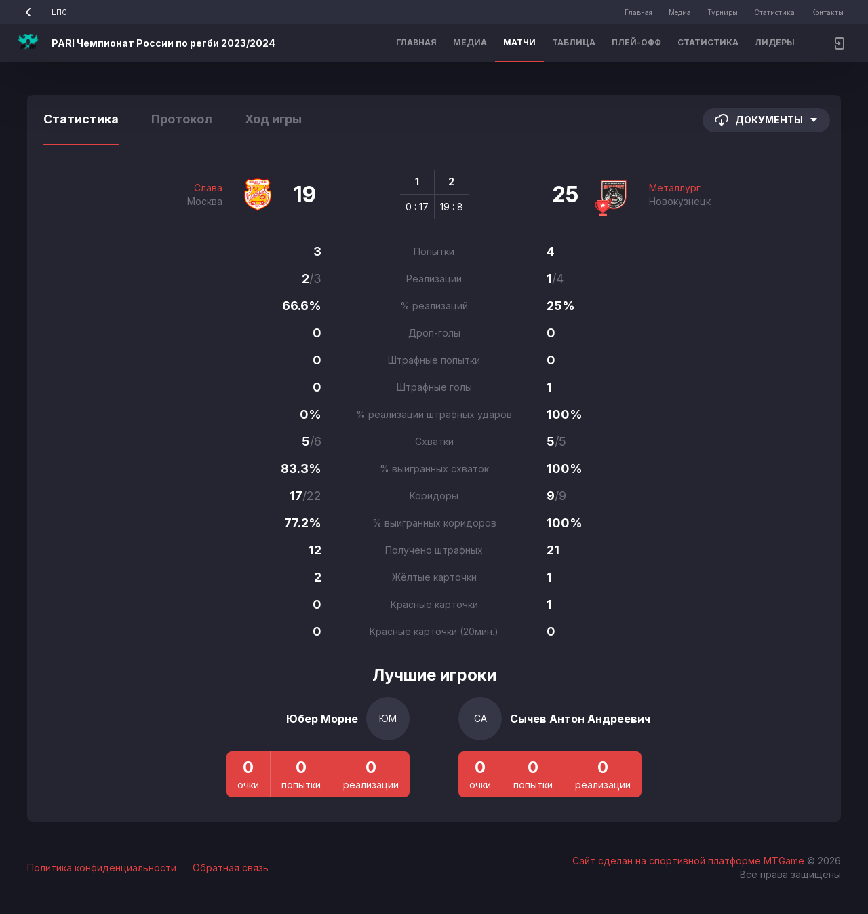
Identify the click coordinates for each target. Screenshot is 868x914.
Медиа (680, 12)
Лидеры (775, 42)
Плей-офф (636, 42)
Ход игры (273, 119)
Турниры (722, 12)
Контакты (827, 12)
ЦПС (41, 12)
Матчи (519, 42)
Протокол (181, 119)
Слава (208, 187)
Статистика (774, 12)
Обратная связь (231, 867)
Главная (638, 12)
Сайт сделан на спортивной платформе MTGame (689, 861)
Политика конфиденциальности (101, 867)
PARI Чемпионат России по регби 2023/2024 (163, 43)
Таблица (573, 42)
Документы (766, 120)
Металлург (675, 187)
